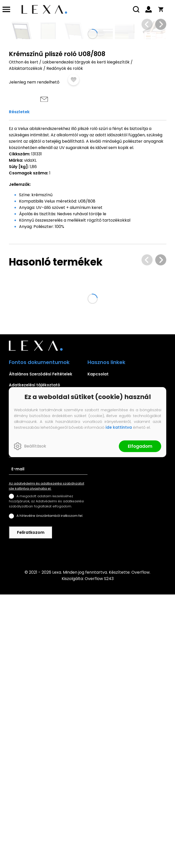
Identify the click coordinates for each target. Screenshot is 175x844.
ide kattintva (119, 427)
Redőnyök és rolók (64, 257)
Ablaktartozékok (25, 257)
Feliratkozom (30, 782)
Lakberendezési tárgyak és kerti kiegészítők (86, 250)
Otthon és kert (23, 250)
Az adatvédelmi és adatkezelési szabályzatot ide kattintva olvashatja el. (46, 735)
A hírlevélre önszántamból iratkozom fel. (49, 765)
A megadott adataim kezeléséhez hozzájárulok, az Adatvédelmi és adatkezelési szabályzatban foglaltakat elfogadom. (46, 750)
